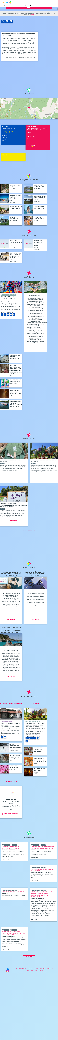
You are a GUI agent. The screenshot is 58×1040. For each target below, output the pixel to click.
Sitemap (41, 995)
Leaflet (51, 118)
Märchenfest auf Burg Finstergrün (14, 917)
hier (32, 14)
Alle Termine (29, 981)
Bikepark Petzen (14, 185)
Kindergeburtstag (26, 5)
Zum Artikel (35, 644)
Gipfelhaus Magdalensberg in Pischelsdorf (15, 242)
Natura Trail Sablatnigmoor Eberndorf (39, 187)
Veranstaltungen (15, 5)
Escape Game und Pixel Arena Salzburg (39, 795)
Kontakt (28, 995)
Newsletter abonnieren (11, 838)
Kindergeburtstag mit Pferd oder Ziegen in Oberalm (40, 785)
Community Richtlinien (40, 993)
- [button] (1, 102)
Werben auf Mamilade (21, 993)
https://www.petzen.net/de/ (7, 131)
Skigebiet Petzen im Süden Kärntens (15, 197)
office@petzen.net (6, 132)
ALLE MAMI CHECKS (29, 556)
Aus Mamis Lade (47, 5)
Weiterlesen (13, 489)
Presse (30, 993)
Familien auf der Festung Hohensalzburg (14, 357)
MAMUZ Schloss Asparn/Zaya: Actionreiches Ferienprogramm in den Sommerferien (13, 958)
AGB (32, 995)
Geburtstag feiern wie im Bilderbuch (38, 774)
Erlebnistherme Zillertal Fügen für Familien (14, 782)
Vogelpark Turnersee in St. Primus (39, 219)
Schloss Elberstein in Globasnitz (13, 219)
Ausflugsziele (4, 5)
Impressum (50, 993)
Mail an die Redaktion (31, 146)
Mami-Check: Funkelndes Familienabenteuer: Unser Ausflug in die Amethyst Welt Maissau (13, 518)
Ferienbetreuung (37, 5)
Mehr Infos (35, 347)
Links (36, 995)
